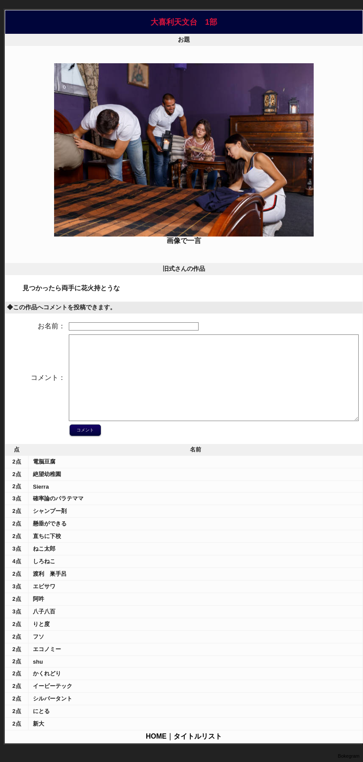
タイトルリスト (197, 736)
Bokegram (349, 756)
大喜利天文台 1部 (184, 22)
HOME (156, 736)
